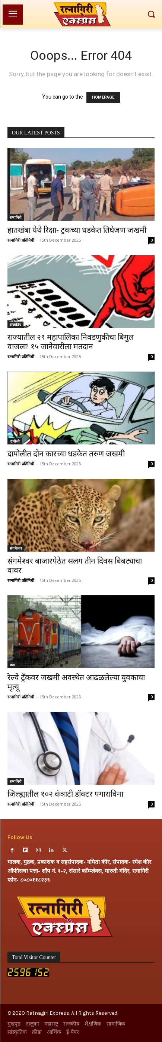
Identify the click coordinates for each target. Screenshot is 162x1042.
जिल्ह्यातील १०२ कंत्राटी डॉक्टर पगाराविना (65, 794)
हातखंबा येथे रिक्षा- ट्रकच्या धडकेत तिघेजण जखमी (76, 230)
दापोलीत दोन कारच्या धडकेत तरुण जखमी (66, 453)
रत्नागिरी (16, 217)
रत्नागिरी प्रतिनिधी (20, 240)
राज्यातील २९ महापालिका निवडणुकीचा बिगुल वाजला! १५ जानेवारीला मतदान (70, 342)
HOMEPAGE (103, 97)
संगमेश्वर (16, 548)
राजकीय (15, 324)
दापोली (15, 441)
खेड (12, 664)
